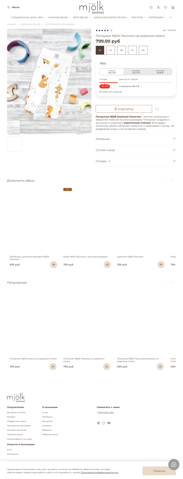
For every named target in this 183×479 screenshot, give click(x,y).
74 (132, 50)
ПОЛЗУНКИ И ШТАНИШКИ (60, 24)
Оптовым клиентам (17, 430)
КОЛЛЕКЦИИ (157, 17)
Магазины (47, 417)
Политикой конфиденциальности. (99, 472)
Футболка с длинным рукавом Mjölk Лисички (31, 263)
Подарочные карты (17, 421)
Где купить (47, 421)
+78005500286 (105, 412)
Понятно (159, 471)
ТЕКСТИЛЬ (138, 17)
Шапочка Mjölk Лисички (137, 263)
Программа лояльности (19, 426)
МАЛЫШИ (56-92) (59, 17)
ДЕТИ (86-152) (81, 17)
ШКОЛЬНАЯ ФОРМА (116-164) (111, 17)
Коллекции (13, 454)
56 (100, 50)
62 (110, 50)
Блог (9, 450)
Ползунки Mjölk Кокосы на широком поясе (30, 372)
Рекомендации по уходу (19, 439)
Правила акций (15, 435)
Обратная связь (50, 435)
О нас (45, 412)
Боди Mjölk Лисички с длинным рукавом (87, 263)
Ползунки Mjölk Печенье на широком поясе (89, 372)
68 (121, 50)
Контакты (47, 426)
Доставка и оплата (16, 412)
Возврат (11, 417)
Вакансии (47, 430)
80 (143, 50)
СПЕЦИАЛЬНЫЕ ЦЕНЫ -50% (28, 17)
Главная (11, 24)
